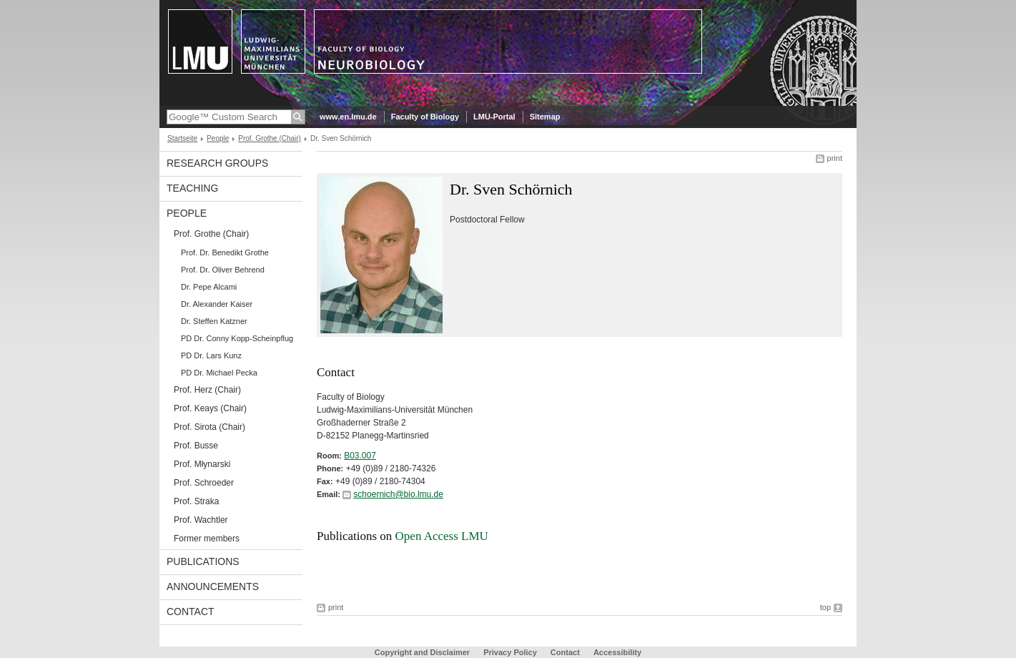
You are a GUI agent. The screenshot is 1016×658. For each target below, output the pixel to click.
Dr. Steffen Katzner (214, 321)
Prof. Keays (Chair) (210, 408)
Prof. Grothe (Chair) (269, 138)
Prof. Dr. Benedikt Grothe (225, 252)
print (834, 158)
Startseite (182, 138)
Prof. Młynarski (202, 464)
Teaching (192, 188)
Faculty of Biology (425, 116)
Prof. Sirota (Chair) (209, 427)
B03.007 (360, 456)
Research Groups (217, 163)
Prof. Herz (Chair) (207, 390)
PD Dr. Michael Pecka (219, 372)
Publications (203, 561)
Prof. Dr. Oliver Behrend (223, 269)
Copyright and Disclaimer (422, 652)
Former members (207, 539)
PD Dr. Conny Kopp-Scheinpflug (237, 338)
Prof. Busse (196, 446)
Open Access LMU (441, 536)
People (218, 138)
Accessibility (617, 652)
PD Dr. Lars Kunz (211, 355)
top (825, 607)
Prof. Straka (196, 501)
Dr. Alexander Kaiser (216, 304)
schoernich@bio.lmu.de (398, 494)
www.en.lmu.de (348, 116)
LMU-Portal (494, 116)
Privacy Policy (510, 652)
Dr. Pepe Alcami (209, 287)
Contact (190, 611)
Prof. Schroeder (204, 483)
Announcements (213, 586)
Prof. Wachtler (201, 520)
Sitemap (545, 116)
